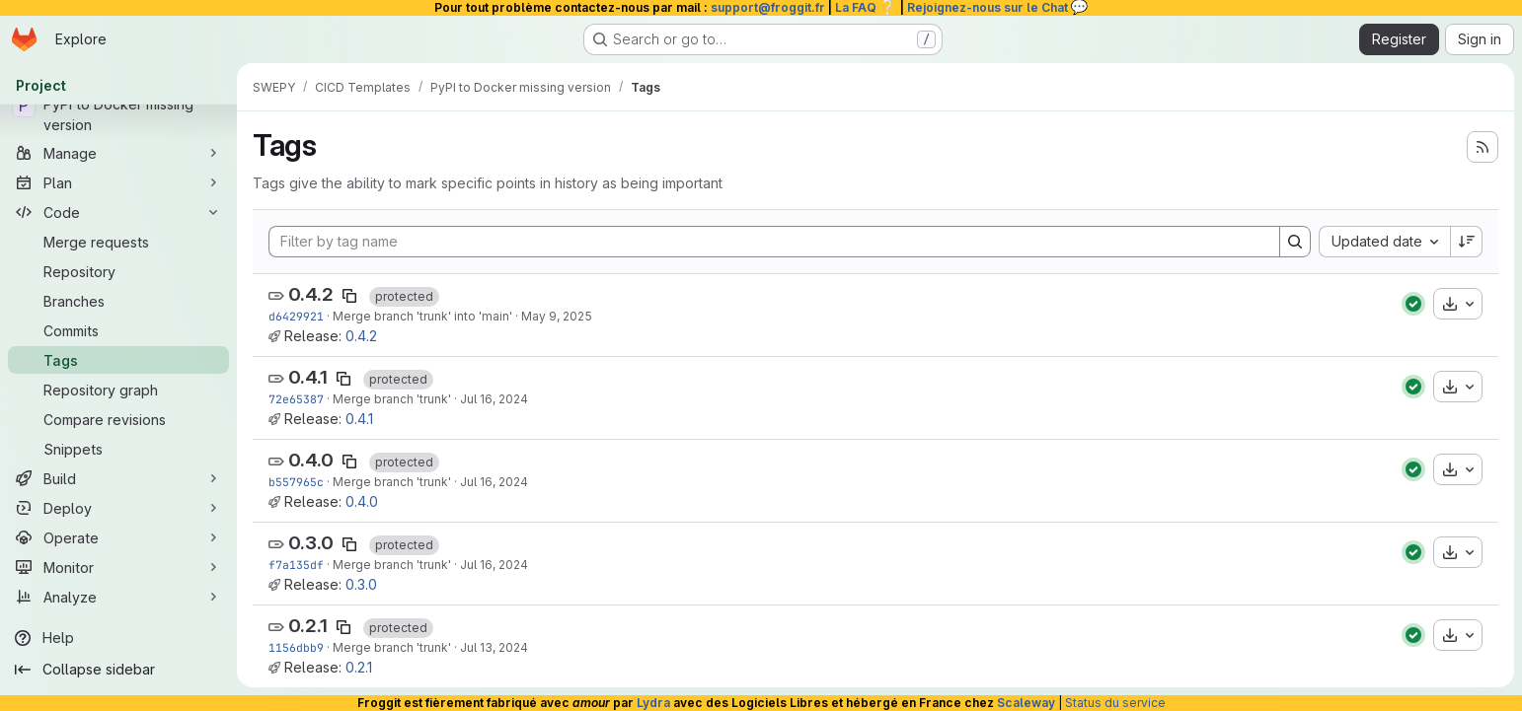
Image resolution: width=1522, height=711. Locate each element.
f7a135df (296, 564)
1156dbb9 (296, 647)
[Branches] (118, 301)
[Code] (118, 212)
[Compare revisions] (118, 419)
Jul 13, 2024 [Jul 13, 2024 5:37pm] (494, 647)
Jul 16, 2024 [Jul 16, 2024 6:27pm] (494, 398)
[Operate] (118, 537)
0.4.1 (308, 377)
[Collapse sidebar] (118, 669)
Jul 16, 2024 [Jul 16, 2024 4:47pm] (494, 564)
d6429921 (296, 316)
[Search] (1295, 241)
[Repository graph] (118, 389)
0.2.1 (308, 625)
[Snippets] (118, 448)
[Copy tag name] (349, 296)
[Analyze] (118, 596)
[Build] (118, 478)
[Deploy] (118, 508)
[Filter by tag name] (774, 241)
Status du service (1115, 702)
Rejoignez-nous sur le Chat (998, 7)
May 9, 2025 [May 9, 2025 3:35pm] (556, 316)
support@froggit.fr (768, 7)
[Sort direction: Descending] (1467, 241)
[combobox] (1384, 241)
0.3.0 (311, 543)
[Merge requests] (118, 241)
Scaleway (1026, 702)
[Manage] (118, 153)
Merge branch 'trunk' (392, 398)
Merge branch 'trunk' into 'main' (422, 316)
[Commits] (118, 330)
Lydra (653, 702)
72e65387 (296, 398)
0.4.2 (311, 294)
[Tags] (118, 360)
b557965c (296, 481)
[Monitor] (118, 567)
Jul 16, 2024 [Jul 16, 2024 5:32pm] (494, 481)
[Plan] (118, 182)
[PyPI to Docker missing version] (118, 114)
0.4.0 (311, 460)
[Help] (118, 638)
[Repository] (118, 271)
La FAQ (866, 7)
